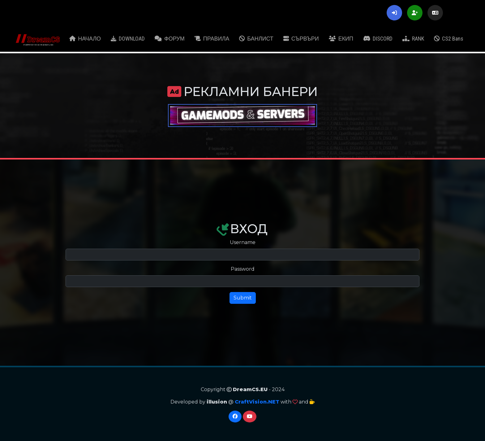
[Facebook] (235, 416)
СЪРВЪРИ (301, 38)
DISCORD (378, 38)
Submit (243, 298)
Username (242, 242)
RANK (413, 38)
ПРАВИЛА (212, 38)
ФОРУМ (170, 38)
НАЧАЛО (85, 38)
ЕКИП (341, 38)
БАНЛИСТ (256, 38)
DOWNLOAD (128, 38)
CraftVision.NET (257, 402)
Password (243, 269)
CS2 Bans (448, 38)
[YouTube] (249, 416)
